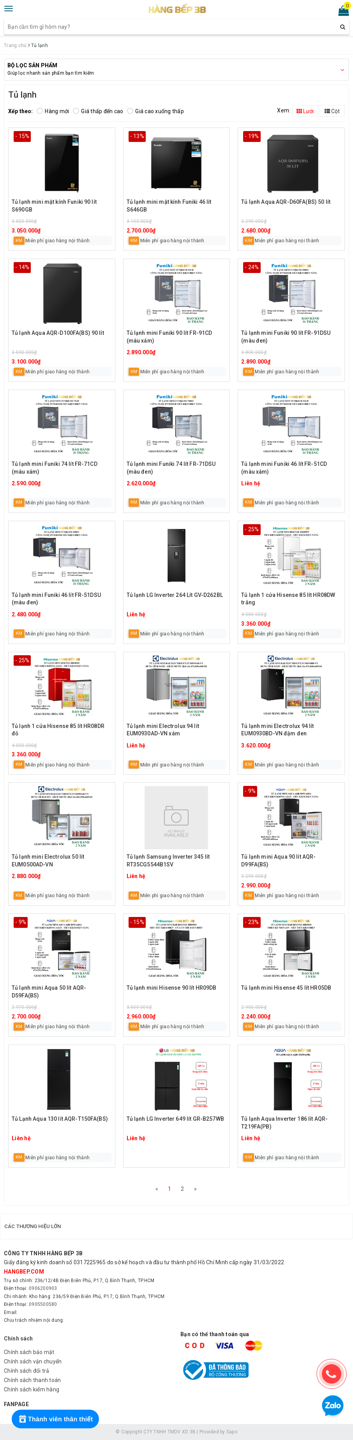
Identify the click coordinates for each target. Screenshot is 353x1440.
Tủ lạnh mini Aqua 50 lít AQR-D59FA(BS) (49, 992)
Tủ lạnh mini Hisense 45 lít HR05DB (286, 988)
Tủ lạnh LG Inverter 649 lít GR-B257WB (175, 1119)
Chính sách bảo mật (29, 1352)
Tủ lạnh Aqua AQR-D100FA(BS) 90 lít (58, 333)
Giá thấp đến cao (98, 111)
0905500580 (43, 1304)
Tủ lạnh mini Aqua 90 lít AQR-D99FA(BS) (278, 861)
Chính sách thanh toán (32, 1380)
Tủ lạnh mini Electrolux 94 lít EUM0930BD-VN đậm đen (277, 730)
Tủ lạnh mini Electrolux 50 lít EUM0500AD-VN (48, 861)
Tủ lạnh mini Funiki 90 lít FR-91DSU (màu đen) (285, 337)
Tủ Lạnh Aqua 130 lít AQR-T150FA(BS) (60, 1119)
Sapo (231, 1432)
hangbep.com (24, 1272)
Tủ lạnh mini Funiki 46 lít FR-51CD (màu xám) (284, 468)
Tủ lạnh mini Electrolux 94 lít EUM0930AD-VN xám (163, 730)
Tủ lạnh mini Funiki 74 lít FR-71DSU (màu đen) (171, 468)
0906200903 (43, 1288)
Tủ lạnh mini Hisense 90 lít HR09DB (172, 988)
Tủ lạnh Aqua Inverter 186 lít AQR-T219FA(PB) (284, 1123)
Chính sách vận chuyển (33, 1361)
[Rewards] (55, 1419)
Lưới (305, 111)
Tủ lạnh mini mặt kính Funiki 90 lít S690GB (54, 206)
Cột (332, 111)
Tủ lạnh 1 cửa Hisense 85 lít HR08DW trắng (288, 599)
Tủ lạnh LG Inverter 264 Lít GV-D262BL (175, 595)
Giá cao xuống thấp (155, 111)
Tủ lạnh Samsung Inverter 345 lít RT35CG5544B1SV (168, 861)
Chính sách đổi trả (26, 1371)
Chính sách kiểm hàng (31, 1389)
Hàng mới (53, 111)
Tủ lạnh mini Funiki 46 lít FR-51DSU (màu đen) (56, 599)
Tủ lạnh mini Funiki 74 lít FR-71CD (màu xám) (54, 468)
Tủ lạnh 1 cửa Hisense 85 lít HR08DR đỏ (58, 730)
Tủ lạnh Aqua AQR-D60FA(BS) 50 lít (285, 202)
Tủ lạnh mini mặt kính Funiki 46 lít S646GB (169, 206)
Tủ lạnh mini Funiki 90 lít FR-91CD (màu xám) (169, 337)
